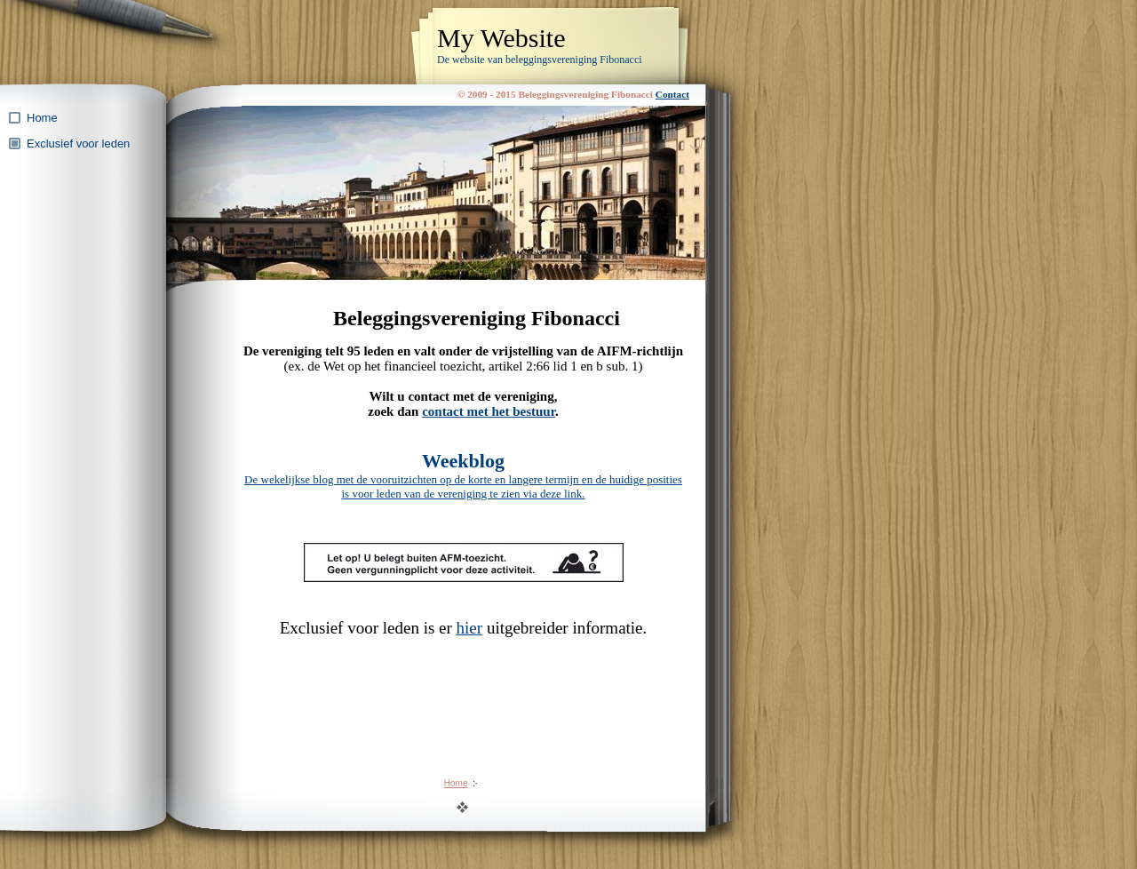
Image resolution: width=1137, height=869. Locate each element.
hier (470, 627)
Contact (672, 94)
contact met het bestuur (488, 411)
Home (42, 117)
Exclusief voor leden (78, 143)
